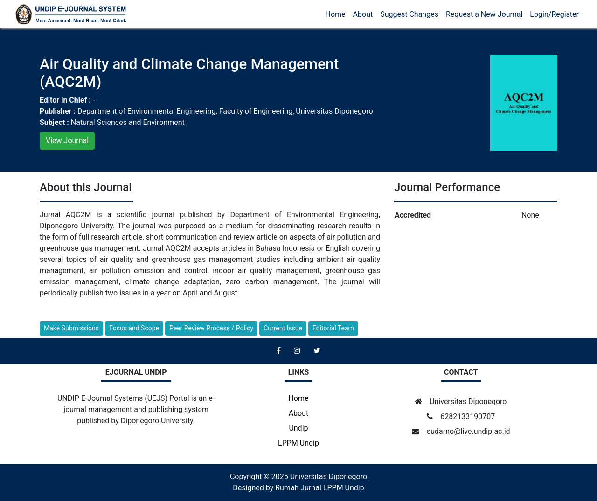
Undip (298, 428)
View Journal (67, 140)
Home (336, 14)
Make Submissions (71, 328)
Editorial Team (333, 328)
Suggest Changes (409, 14)
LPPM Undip (298, 443)
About (363, 14)
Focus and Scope (134, 328)
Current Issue (283, 328)
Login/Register (554, 14)
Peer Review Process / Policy (211, 328)
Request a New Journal (484, 14)
